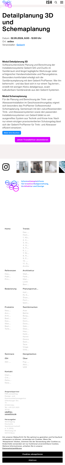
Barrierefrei (27, 284)
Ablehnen (33, 460)
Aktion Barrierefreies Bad (27, 364)
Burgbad (27, 315)
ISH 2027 (9, 362)
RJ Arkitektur (27, 295)
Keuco (26, 339)
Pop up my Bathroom (27, 362)
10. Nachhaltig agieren (27, 261)
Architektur (28, 270)
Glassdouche (27, 328)
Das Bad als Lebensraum (27, 232)
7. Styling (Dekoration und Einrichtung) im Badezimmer (27, 253)
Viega (25, 347)
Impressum (9, 375)
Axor (25, 310)
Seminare (9, 354)
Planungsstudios (31, 288)
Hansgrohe (27, 331)
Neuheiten (9, 310)
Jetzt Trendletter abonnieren (32, 139)
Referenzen (10, 270)
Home (7, 228)
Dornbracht (27, 321)
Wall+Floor (27, 274)
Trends (26, 228)
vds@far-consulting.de (10, 413)
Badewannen (9, 318)
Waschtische (9, 323)
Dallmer (26, 318)
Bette (25, 313)
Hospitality (9, 274)
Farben (26, 276)
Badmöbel (9, 326)
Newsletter (9, 382)
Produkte (9, 307)
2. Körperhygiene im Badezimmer (27, 240)
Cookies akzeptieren (32, 454)
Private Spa (9, 279)
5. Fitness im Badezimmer (27, 248)
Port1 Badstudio (27, 300)
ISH (6, 358)
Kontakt (9, 371)
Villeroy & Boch (27, 349)
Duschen (9, 321)
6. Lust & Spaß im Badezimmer (27, 250)
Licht (25, 281)
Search (55, 2)
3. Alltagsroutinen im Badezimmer (27, 242)
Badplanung (10, 288)
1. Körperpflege (27, 237)
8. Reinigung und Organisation (27, 255)
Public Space (9, 276)
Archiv (26, 266)
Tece (25, 344)
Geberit (21, 44)
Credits (8, 377)
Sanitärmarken (30, 307)
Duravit (26, 323)
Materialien (27, 279)
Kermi (26, 336)
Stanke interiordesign (27, 297)
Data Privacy (9, 380)
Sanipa (26, 341)
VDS (25, 367)
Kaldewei (27, 334)
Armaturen (9, 315)
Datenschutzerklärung (12, 448)
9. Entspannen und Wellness (27, 258)
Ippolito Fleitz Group (27, 302)
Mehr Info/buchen (11, 133)
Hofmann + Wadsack (27, 292)
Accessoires (9, 313)
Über (25, 358)
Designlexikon (29, 354)
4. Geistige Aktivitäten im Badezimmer (27, 245)
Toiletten (9, 328)
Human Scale (27, 235)
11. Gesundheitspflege (27, 263)
